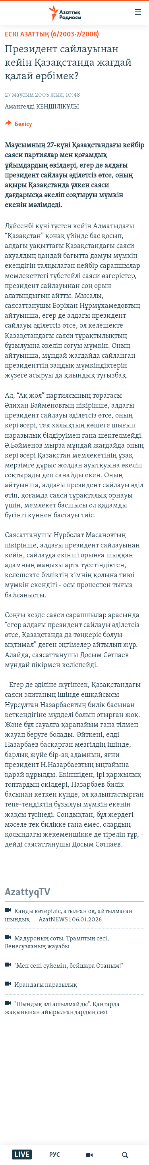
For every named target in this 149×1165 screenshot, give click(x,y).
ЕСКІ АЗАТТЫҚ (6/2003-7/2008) (52, 34)
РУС (54, 1155)
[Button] (18, 125)
